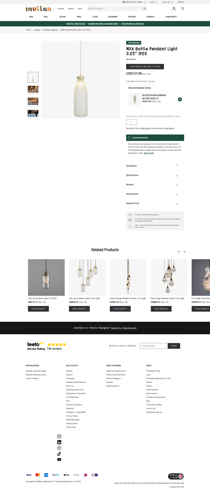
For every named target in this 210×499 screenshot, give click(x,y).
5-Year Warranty (134, 43)
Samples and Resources (76, 382)
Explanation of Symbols (76, 393)
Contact (181, 2)
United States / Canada (134, 2)
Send (174, 346)
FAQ (68, 401)
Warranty (70, 408)
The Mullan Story (153, 371)
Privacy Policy (72, 416)
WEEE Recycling (72, 420)
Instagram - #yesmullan (76, 412)
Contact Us (150, 408)
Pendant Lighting (50, 30)
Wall (46, 17)
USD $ (154, 2)
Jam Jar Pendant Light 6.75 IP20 (42, 298)
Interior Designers (113, 378)
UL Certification (72, 397)
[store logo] (38, 8)
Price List (70, 386)
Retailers (109, 382)
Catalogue (70, 378)
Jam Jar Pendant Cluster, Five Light (84, 298)
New (31, 17)
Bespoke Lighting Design (36, 371)
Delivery (69, 371)
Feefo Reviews (152, 390)
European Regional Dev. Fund (158, 378)
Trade (80, 9)
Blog (148, 401)
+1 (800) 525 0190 (176, 487)
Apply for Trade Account (116, 371)
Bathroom (112, 17)
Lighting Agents (112, 386)
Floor (94, 17)
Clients (149, 382)
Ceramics (150, 17)
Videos (149, 386)
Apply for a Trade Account (75, 24)
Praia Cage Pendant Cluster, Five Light (167, 298)
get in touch (149, 153)
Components (171, 17)
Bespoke (61, 9)
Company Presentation (155, 397)
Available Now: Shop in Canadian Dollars (103, 24)
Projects (71, 9)
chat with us (169, 128)
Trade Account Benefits (115, 375)
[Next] (185, 252)
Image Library (72, 423)
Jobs (148, 375)
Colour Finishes (32, 378)
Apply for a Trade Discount (123, 328)
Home (28, 30)
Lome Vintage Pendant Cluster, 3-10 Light (128, 298)
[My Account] (174, 8)
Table (79, 17)
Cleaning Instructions (75, 390)
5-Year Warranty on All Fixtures (132, 24)
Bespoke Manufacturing (36, 375)
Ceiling (62, 17)
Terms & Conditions (74, 405)
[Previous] (180, 252)
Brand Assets (151, 393)
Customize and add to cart (145, 67)
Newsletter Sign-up (154, 412)
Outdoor (131, 17)
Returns (69, 375)
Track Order (71, 427)
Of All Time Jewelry (154, 405)
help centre (145, 128)
